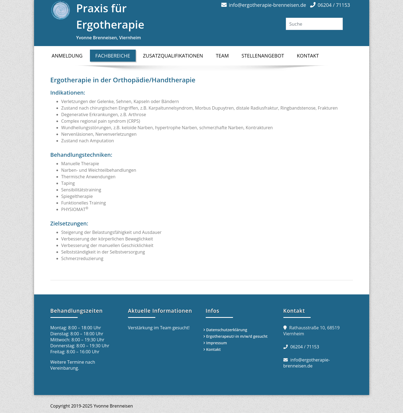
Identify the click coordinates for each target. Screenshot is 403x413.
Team (222, 55)
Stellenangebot (263, 55)
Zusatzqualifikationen (173, 55)
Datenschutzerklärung (226, 329)
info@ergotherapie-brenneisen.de (267, 5)
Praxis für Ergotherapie (137, 21)
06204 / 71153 (334, 5)
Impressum (216, 342)
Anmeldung (67, 55)
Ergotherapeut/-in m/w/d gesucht (237, 336)
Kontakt (308, 55)
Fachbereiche (115, 55)
